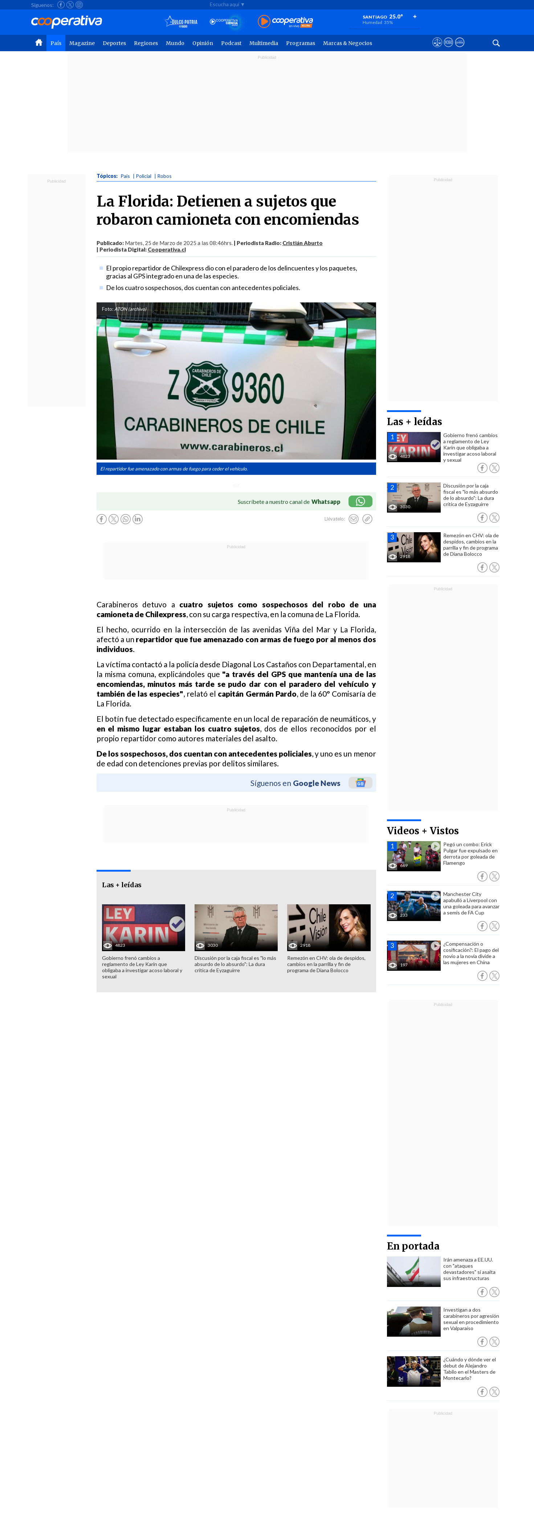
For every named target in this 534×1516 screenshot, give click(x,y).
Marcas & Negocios (347, 43)
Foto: (107, 309)
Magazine (82, 43)
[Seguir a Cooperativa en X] (70, 4)
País (55, 43)
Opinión (202, 43)
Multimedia (263, 43)
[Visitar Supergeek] (460, 49)
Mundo (175, 43)
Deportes (114, 43)
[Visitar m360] (448, 49)
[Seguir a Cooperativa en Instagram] (79, 4)
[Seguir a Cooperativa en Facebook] (61, 4)
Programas (300, 43)
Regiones (146, 43)
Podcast (231, 43)
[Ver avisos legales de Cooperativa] (437, 49)
